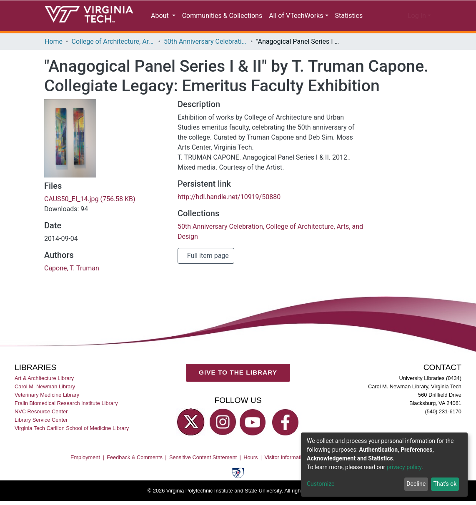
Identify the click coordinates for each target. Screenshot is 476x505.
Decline (414, 484)
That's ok (444, 484)
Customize (320, 484)
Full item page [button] (208, 275)
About (162, 15)
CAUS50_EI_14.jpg (92, 218)
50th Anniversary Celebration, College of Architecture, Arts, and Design (207, 41)
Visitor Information (286, 477)
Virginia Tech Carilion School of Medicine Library (72, 448)
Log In (417, 15)
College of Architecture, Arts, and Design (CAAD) (114, 41)
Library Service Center (41, 439)
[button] (394, 16)
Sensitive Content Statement (203, 477)
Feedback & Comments (135, 477)
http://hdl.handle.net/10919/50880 (229, 216)
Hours (250, 477)
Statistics (347, 15)
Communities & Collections (221, 15)
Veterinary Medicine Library (47, 414)
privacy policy (408, 467)
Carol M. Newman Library (45, 406)
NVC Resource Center (41, 431)
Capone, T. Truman (70, 287)
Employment (85, 477)
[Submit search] (376, 16)
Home (54, 41)
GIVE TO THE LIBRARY (238, 391)
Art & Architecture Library (44, 398)
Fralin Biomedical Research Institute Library (66, 423)
